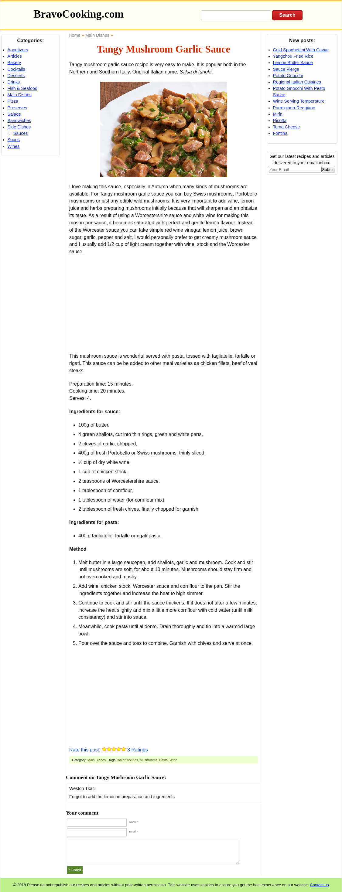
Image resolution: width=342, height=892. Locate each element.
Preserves (17, 107)
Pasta (163, 760)
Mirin (277, 114)
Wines (14, 146)
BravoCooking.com (78, 14)
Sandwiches (19, 120)
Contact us (319, 885)
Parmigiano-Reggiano (294, 107)
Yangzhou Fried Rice (293, 56)
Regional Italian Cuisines (297, 82)
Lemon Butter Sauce (293, 62)
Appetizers (18, 49)
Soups (14, 139)
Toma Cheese (286, 126)
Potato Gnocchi (288, 75)
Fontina (280, 133)
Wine (173, 760)
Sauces (20, 133)
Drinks (14, 82)
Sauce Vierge (286, 69)
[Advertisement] (163, 303)
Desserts (16, 75)
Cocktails (16, 69)
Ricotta (280, 120)
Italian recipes (127, 760)
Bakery (14, 62)
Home (74, 35)
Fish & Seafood (22, 88)
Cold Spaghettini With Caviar (301, 49)
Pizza (13, 101)
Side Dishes (19, 126)
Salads (14, 114)
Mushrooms (148, 760)
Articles (15, 56)
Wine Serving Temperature (299, 101)
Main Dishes (96, 760)
